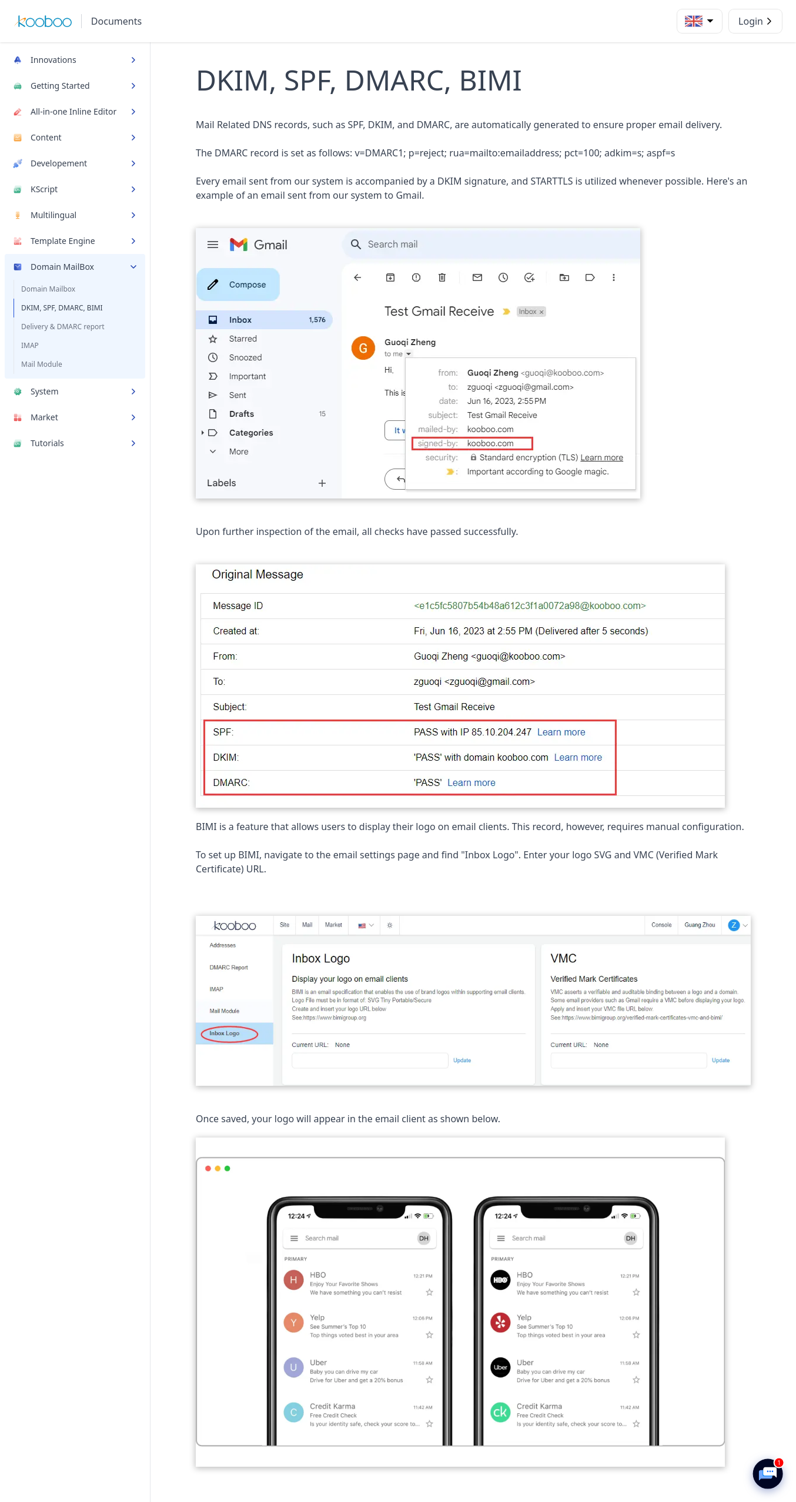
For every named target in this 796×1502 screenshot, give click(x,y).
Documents (116, 21)
